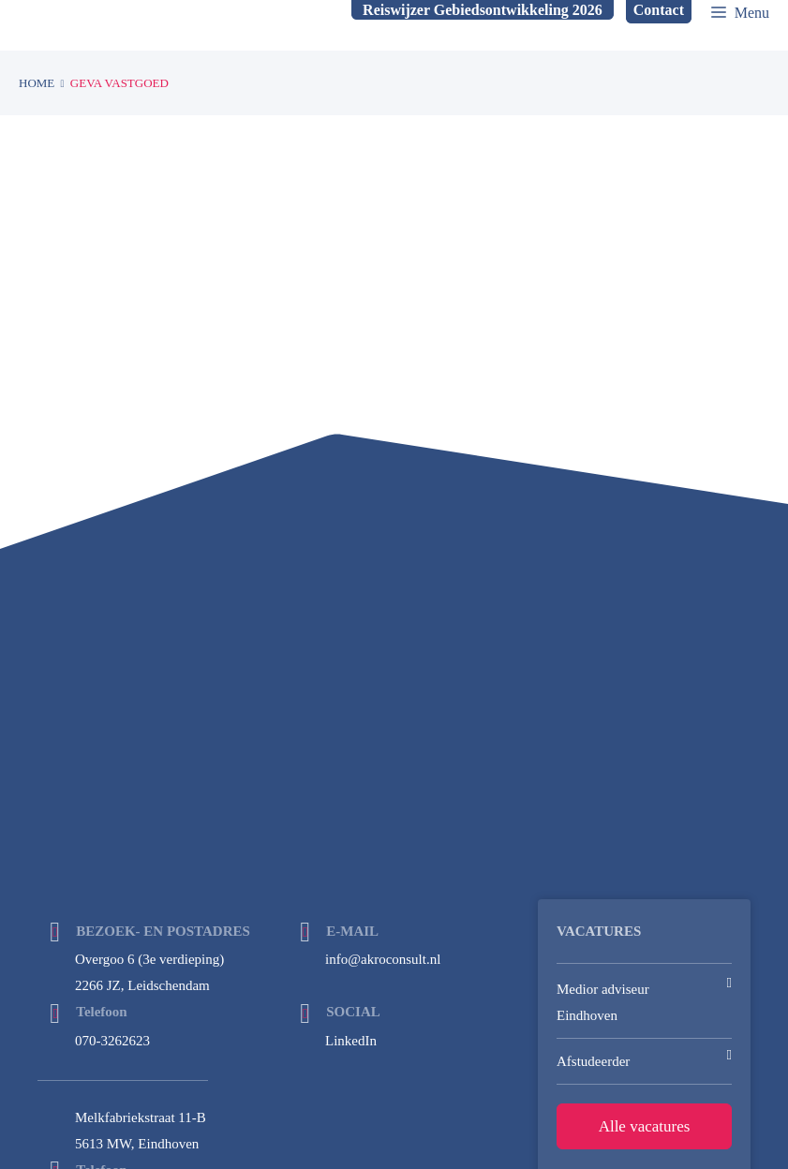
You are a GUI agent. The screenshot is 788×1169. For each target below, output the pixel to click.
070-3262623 (112, 1040)
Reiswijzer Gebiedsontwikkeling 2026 (482, 10)
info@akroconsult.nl (382, 959)
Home (36, 83)
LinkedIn (351, 1040)
